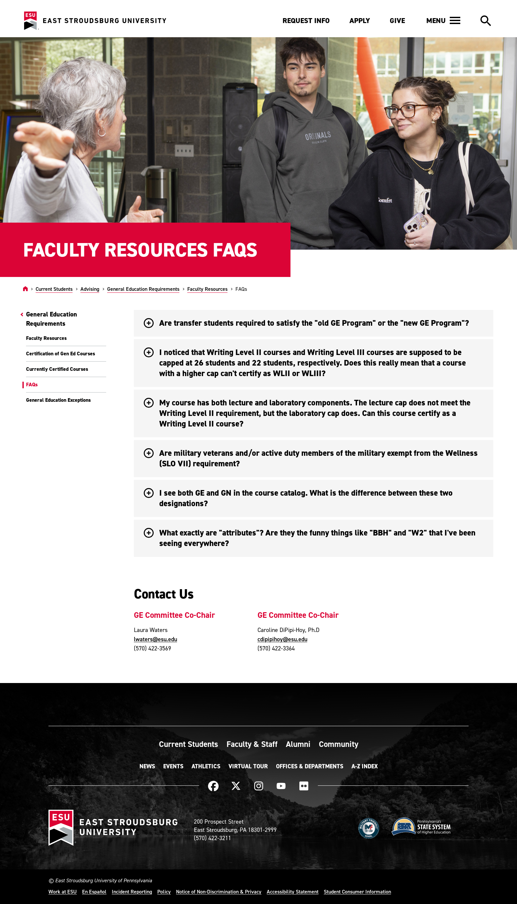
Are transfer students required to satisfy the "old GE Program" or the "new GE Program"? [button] (306, 322)
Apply (360, 20)
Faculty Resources (207, 289)
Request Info (306, 20)
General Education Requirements (143, 289)
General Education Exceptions (58, 400)
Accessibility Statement (293, 891)
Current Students (54, 289)
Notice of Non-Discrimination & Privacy (218, 891)
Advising (89, 289)
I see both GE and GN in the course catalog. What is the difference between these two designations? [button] (298, 498)
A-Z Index (364, 766)
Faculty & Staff (252, 744)
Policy (164, 891)
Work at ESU (62, 891)
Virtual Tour (248, 766)
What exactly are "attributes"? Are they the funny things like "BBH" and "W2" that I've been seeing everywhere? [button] (309, 538)
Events (173, 766)
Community (338, 744)
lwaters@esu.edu (155, 639)
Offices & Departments (309, 766)
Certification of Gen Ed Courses (60, 353)
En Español (94, 891)
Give (397, 20)
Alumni (298, 744)
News (147, 766)
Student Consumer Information (357, 891)
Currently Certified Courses (57, 369)
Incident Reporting (132, 891)
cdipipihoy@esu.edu (282, 639)
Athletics (206, 766)
